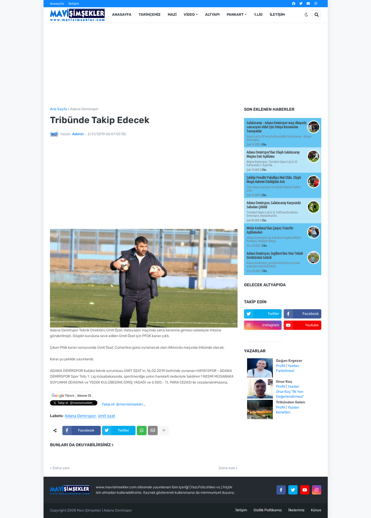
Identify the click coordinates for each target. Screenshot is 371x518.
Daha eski (227, 468)
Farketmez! (285, 371)
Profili (280, 366)
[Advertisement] (185, 65)
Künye (316, 510)
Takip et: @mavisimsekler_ (123, 404)
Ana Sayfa (58, 109)
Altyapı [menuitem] (212, 14)
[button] (306, 14)
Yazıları (293, 366)
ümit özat (106, 416)
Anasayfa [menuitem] (121, 14)
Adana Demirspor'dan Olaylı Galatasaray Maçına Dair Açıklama (273, 154)
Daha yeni (61, 468)
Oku (264, 144)
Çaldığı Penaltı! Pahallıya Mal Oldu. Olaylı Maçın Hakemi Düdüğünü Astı (274, 180)
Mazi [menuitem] (172, 14)
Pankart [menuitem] (235, 14)
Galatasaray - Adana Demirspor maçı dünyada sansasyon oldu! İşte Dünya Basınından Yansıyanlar (276, 127)
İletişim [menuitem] (277, 14)
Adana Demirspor (84, 109)
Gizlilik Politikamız (268, 510)
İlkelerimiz (296, 510)
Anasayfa (57, 3)
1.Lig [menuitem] (258, 14)
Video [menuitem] (189, 14)
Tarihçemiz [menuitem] (150, 14)
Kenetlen (283, 412)
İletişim (74, 3)
